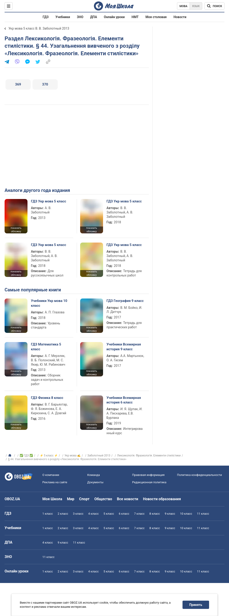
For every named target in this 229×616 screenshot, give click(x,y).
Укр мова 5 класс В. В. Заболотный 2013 (38, 28)
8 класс (154, 513)
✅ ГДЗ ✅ (26, 455)
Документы (95, 482)
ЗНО (80, 17)
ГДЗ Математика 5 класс (46, 346)
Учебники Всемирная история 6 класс (123, 400)
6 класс (124, 513)
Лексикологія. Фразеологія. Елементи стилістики (148, 455)
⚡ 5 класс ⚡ (49, 455)
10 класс (186, 513)
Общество (103, 499)
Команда (93, 475)
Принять (195, 605)
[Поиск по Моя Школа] (214, 6)
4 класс (93, 513)
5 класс (109, 513)
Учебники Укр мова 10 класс (49, 303)
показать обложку (16, 230)
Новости (180, 17)
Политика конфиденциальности (199, 475)
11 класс (203, 513)
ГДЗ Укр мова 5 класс (48, 201)
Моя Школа (52, 499)
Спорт (84, 499)
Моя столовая (156, 17)
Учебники (62, 17)
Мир (70, 499)
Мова (184, 6)
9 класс (170, 513)
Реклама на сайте (54, 482)
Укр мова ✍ (73, 455)
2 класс (63, 513)
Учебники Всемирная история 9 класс (123, 346)
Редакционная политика (149, 482)
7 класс (139, 513)
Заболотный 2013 (98, 455)
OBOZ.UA (12, 499)
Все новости (127, 499)
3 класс (78, 513)
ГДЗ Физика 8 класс (47, 398)
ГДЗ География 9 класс (125, 301)
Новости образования (162, 499)
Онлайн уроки (114, 17)
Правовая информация (148, 475)
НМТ (135, 17)
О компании (50, 475)
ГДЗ (46, 17)
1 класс (47, 513)
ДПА (93, 17)
